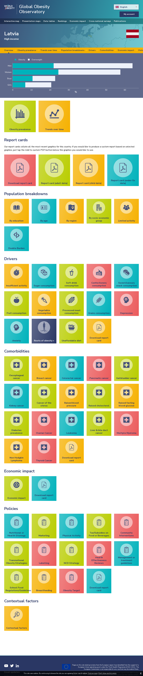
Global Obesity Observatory (34, 9)
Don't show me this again (107, 673)
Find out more (92, 673)
